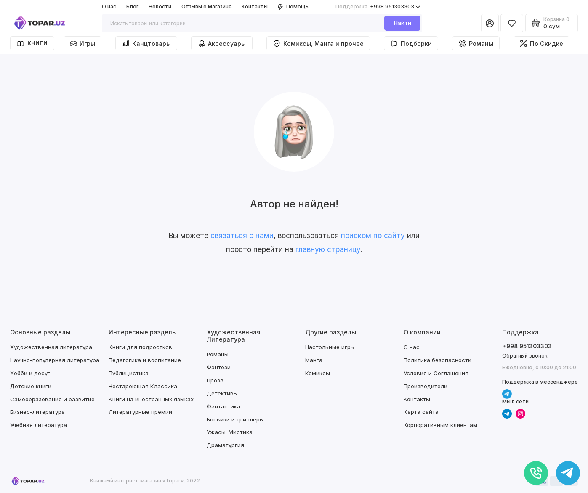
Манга (313, 360)
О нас (109, 6)
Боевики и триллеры (235, 419)
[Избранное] (511, 23)
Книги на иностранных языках (151, 399)
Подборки (411, 44)
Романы (475, 44)
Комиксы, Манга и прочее (318, 44)
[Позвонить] (536, 473)
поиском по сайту (373, 235)
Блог (132, 6)
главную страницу (328, 249)
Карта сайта (421, 411)
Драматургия (225, 445)
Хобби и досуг (30, 373)
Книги (32, 43)
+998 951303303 (377, 6)
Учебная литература (38, 424)
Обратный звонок (525, 356)
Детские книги (30, 386)
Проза (215, 380)
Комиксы (317, 373)
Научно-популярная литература (54, 360)
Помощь (293, 6)
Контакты (255, 6)
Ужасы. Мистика (230, 432)
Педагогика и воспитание (145, 360)
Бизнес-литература (37, 411)
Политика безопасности (437, 360)
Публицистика (129, 373)
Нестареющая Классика (143, 386)
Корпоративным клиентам (440, 424)
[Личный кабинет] (490, 23)
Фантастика (223, 406)
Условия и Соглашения (436, 373)
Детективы (222, 393)
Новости (160, 6)
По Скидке (541, 43)
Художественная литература (51, 347)
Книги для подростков (140, 347)
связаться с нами (242, 235)
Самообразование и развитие (52, 399)
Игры (82, 43)
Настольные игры (330, 347)
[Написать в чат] (568, 473)
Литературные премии (140, 411)
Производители (425, 386)
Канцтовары (146, 44)
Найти (402, 22)
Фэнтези (219, 367)
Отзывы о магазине (206, 6)
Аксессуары (222, 44)
